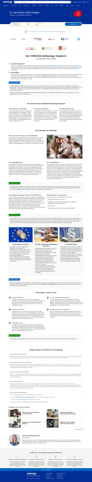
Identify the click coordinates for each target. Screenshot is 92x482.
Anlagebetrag (36, 65)
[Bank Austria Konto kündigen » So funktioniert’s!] (27, 413)
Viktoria (23, 440)
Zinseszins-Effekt (25, 189)
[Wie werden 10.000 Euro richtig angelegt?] (46, 372)
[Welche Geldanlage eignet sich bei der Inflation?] (46, 362)
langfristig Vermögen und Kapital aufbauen (26, 397)
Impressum (38, 478)
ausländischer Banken (57, 67)
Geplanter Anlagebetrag (38, 23)
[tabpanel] (46, 24)
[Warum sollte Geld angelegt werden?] (46, 392)
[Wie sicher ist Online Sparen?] (46, 381)
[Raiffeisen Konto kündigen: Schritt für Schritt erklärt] (65, 423)
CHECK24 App (59, 476)
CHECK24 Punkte (60, 478)
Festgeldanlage (14, 67)
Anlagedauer (52, 65)
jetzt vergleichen (73, 24)
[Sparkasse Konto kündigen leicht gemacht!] (27, 423)
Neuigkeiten (48, 476)
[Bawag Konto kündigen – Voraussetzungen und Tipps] (65, 413)
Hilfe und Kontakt (60, 475)
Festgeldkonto (51, 164)
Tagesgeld (76, 65)
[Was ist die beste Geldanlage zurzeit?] (46, 354)
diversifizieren (26, 327)
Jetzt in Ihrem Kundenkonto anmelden (35, 31)
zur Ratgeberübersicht (78, 429)
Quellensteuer (76, 68)
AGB (28, 478)
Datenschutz (32, 478)
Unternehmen (48, 475)
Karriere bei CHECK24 (50, 478)
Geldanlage (48, 338)
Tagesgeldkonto (14, 164)
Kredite (74, 314)
